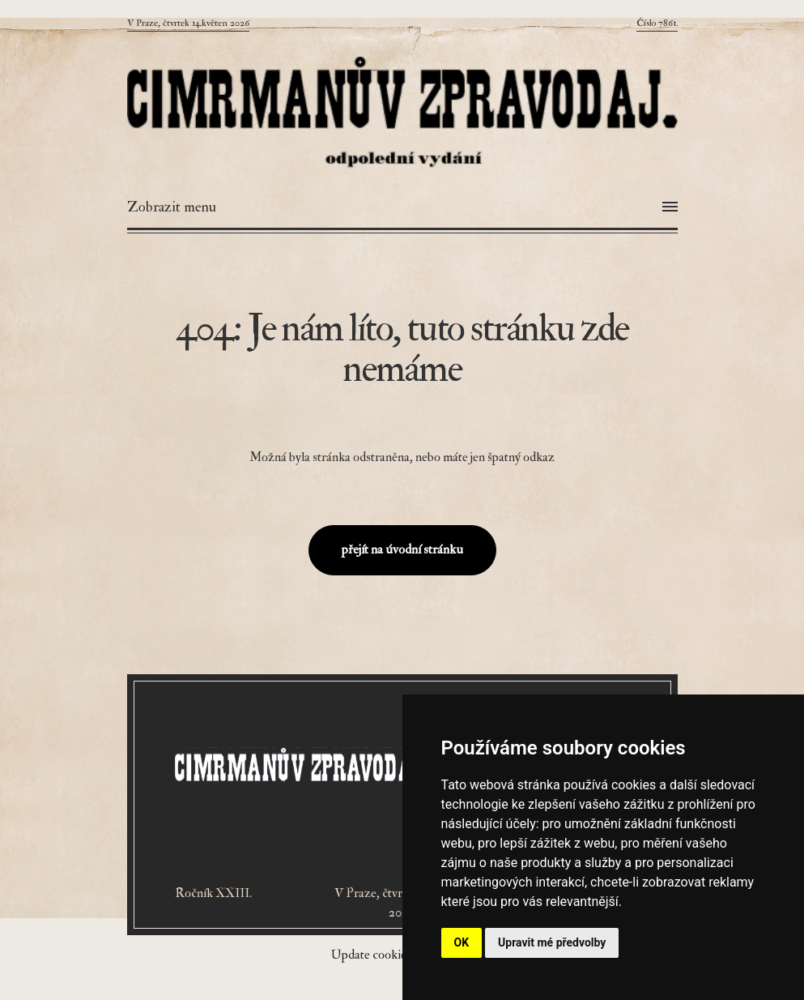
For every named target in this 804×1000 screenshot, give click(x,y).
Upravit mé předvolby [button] (552, 942)
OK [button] (462, 942)
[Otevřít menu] (402, 207)
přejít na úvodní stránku (402, 549)
